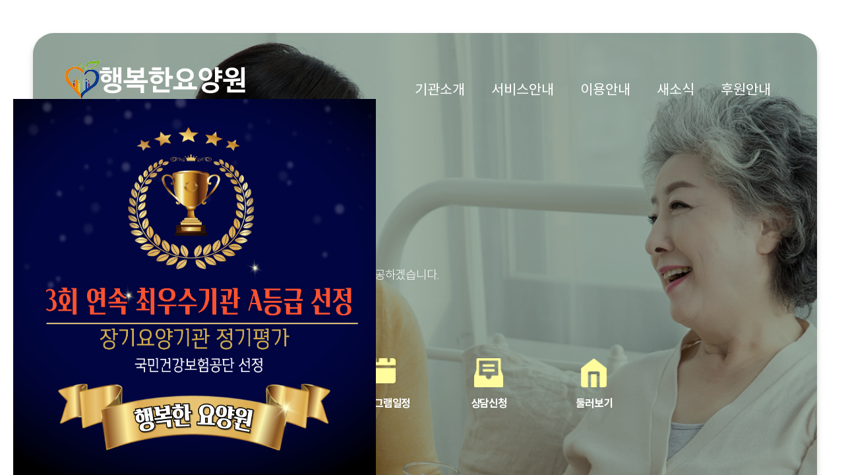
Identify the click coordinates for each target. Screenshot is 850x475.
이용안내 (605, 90)
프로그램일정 (383, 403)
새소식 (675, 90)
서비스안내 (522, 90)
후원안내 (746, 90)
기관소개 (440, 90)
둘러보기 (594, 403)
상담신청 (489, 403)
